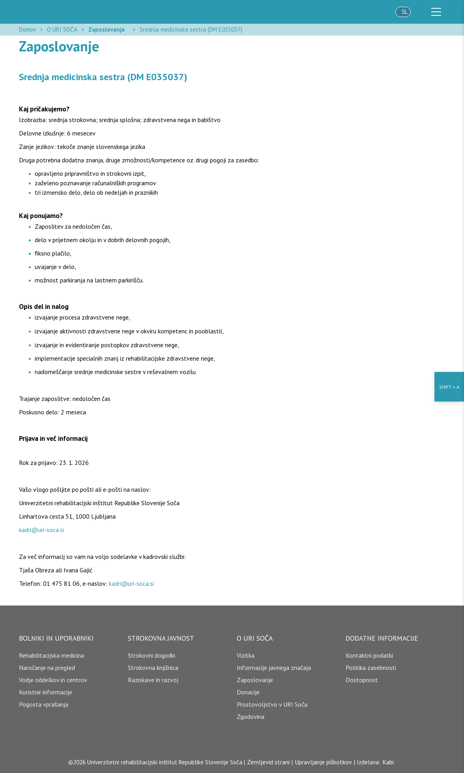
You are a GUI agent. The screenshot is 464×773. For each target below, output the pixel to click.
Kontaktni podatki (369, 655)
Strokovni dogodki (151, 655)
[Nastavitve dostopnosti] (449, 386)
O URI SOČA (62, 29)
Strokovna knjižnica (153, 667)
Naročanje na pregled (47, 667)
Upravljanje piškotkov (323, 762)
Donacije (248, 692)
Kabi (388, 762)
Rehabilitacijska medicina (51, 655)
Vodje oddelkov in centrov (53, 680)
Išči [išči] (423, 12)
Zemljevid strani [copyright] (268, 762)
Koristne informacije (45, 692)
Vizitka (245, 655)
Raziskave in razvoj (153, 680)
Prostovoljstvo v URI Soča (272, 704)
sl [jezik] (405, 11)
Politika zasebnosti (371, 667)
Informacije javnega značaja (274, 667)
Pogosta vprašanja (43, 704)
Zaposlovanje (106, 29)
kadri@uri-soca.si (41, 530)
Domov (27, 29)
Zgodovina (250, 716)
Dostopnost (362, 680)
